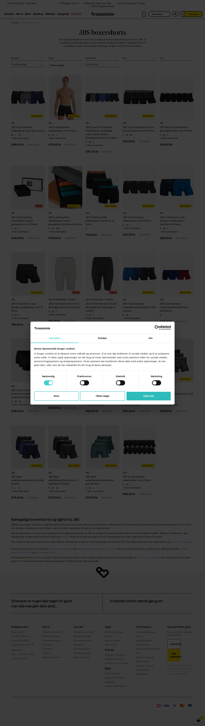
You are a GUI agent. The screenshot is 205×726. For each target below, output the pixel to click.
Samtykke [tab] (54, 338)
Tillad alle (148, 396)
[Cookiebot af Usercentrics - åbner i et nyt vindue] (157, 327)
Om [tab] (150, 338)
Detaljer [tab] (102, 338)
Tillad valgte (102, 396)
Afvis (56, 396)
